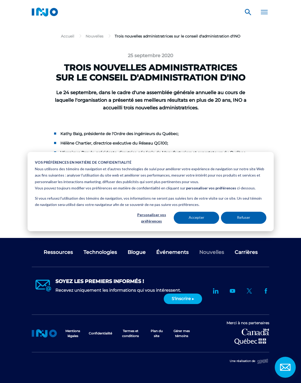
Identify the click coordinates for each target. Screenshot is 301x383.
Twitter (249, 291)
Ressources (58, 252)
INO (45, 12)
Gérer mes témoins (181, 333)
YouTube (232, 291)
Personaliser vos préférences (151, 218)
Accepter (196, 217)
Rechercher (248, 12)
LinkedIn (216, 291)
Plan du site (157, 333)
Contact (285, 367)
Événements (172, 252)
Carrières (246, 252)
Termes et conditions (130, 333)
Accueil (44, 333)
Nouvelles (211, 252)
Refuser (243, 217)
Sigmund (262, 361)
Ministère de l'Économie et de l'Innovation (250, 341)
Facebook (266, 291)
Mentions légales (72, 333)
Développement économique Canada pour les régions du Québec (255, 332)
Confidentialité (100, 333)
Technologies (100, 252)
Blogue (137, 252)
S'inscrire (181, 298)
